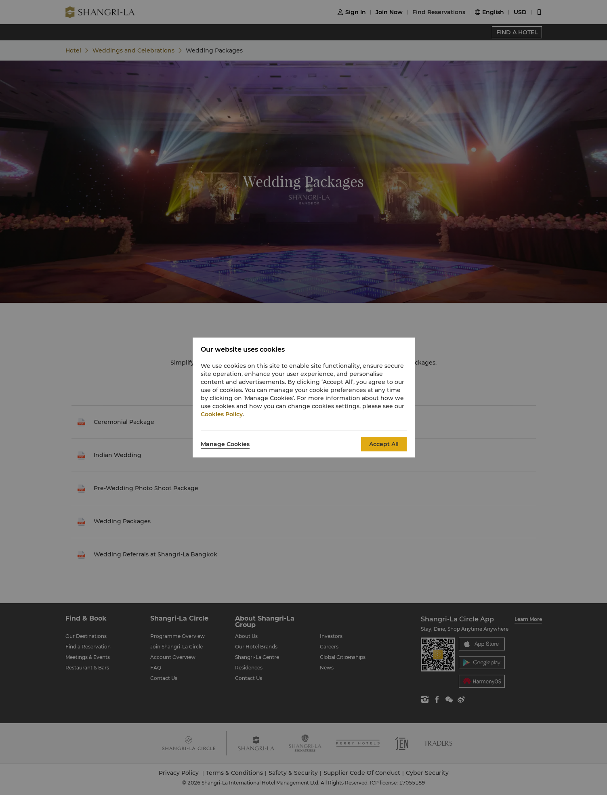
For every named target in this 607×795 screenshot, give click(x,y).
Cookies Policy (222, 414)
